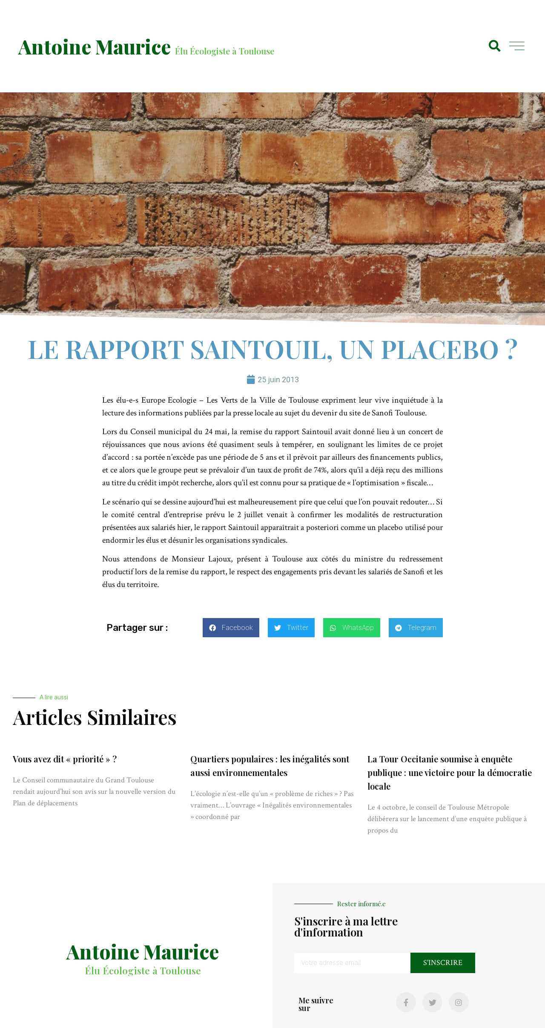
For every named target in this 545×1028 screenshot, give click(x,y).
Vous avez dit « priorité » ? (65, 759)
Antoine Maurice (94, 46)
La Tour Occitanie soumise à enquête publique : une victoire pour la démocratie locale (449, 772)
